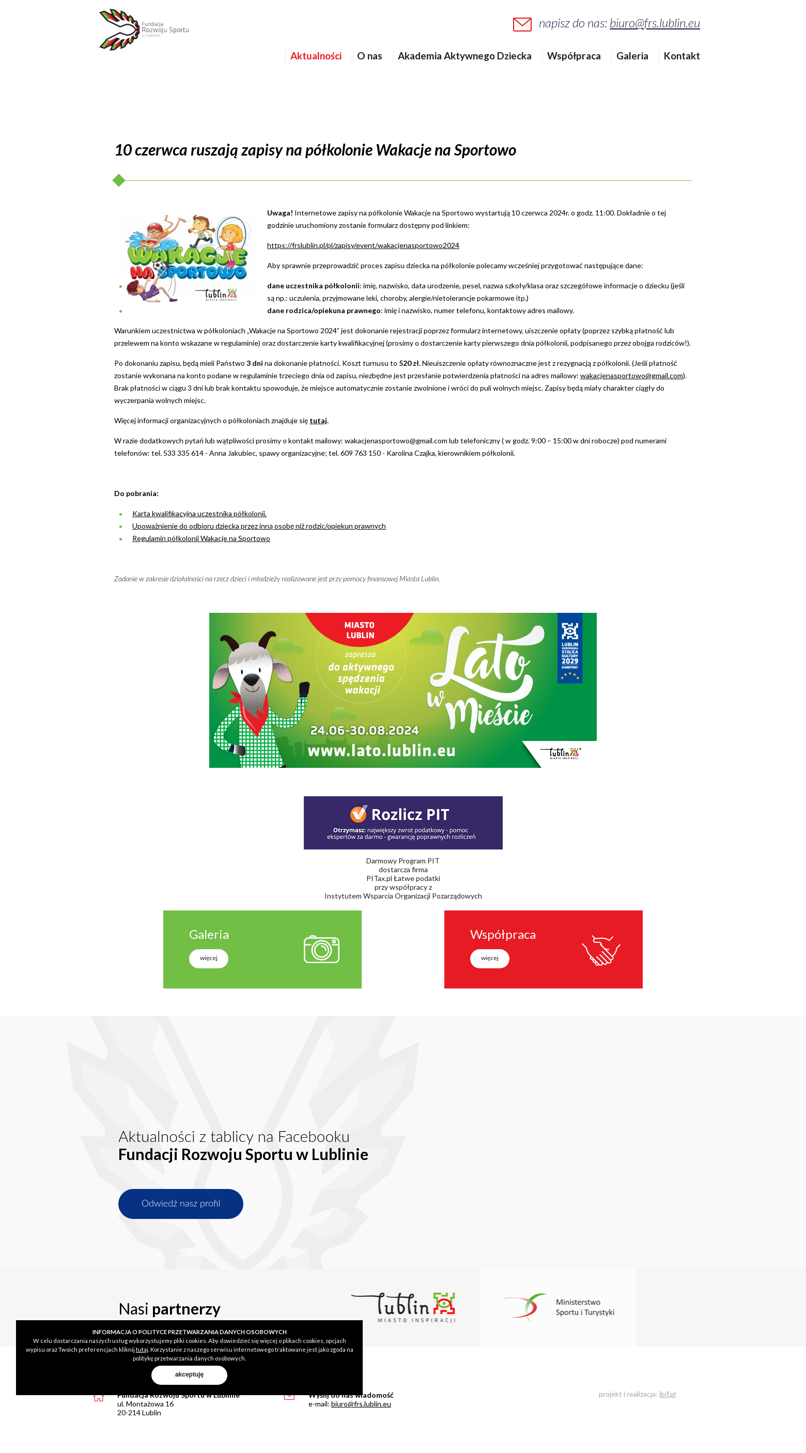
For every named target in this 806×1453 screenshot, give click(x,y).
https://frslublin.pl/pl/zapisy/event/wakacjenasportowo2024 (363, 245)
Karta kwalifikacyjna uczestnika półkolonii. (199, 513)
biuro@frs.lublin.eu (661, 29)
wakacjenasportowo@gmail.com (631, 375)
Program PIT (419, 860)
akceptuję (189, 1374)
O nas (376, 71)
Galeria (639, 71)
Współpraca (581, 71)
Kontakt (689, 71)
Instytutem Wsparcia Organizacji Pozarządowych (403, 895)
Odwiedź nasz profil (181, 1203)
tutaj (318, 420)
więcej (209, 958)
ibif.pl (667, 1393)
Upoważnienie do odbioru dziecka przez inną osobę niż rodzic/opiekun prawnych (259, 525)
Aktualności (322, 71)
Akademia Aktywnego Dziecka (471, 71)
